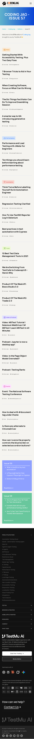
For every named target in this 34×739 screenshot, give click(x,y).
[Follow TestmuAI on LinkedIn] (10, 735)
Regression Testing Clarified (16, 203)
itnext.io (12, 92)
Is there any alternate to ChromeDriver (13, 427)
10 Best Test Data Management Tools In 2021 (15, 254)
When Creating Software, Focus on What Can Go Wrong (16, 86)
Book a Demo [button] (17, 659)
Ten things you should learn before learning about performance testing (15, 163)
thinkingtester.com (15, 64)
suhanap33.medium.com (16, 153)
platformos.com (14, 277)
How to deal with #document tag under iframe (16, 413)
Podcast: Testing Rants (13, 369)
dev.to (12, 236)
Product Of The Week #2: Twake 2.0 (14, 299)
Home (4, 29)
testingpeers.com (15, 374)
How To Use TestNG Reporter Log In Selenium (16, 216)
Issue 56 (8, 463)
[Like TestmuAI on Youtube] (14, 735)
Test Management (7, 559)
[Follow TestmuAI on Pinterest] (21, 735)
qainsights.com (14, 169)
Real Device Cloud (7, 557)
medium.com (13, 126)
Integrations (6, 595)
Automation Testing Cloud (10, 539)
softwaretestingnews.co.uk (15, 398)
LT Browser (5, 572)
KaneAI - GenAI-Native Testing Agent (13, 542)
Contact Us (12, 707)
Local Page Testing (8, 577)
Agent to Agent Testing (9, 547)
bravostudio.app (14, 291)
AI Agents (5, 549)
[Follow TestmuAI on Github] (18, 735)
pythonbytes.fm (14, 349)
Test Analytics (6, 598)
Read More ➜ (8, 488)
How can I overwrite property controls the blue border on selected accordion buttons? (16, 443)
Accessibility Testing (8, 585)
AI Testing (5, 564)
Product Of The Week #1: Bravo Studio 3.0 (14, 285)
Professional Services (8, 600)
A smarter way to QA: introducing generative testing (13, 119)
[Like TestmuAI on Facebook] (3, 735)
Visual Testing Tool (8, 592)
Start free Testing (17, 653)
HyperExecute (6, 567)
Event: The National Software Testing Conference (16, 393)
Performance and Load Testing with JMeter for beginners (13, 146)
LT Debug (5, 575)
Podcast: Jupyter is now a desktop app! (14, 343)
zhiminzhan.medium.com (16, 208)
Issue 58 (8, 496)
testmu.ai (13, 222)
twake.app (13, 305)
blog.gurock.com (14, 78)
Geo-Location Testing (9, 582)
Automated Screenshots (9, 580)
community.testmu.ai (13, 419)
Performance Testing (8, 570)
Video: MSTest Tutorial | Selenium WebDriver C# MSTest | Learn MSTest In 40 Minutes (15, 326)
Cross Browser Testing (9, 554)
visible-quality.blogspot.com (17, 109)
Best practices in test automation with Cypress (14, 230)
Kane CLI (4, 544)
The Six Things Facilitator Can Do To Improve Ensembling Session (17, 102)
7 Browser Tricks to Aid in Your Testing (16, 73)
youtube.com (12, 335)
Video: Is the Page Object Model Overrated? (14, 357)
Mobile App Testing (8, 562)
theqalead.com (14, 260)
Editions (20, 29)
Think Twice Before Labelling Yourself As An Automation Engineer (16, 190)
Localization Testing (8, 590)
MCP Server (5, 552)
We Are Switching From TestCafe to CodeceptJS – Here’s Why (15, 270)
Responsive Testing (8, 587)
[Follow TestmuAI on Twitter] (7, 735)
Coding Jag (11, 29)
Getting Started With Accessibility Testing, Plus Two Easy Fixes (15, 57)
